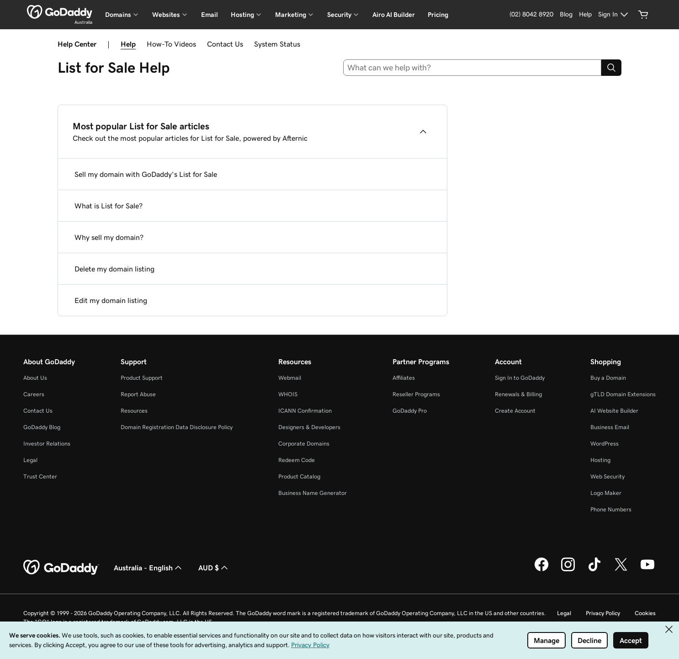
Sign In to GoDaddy (520, 378)
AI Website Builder (614, 411)
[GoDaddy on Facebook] (541, 570)
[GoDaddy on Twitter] (621, 570)
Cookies (645, 613)
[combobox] (472, 68)
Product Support (142, 378)
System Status (277, 44)
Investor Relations (46, 443)
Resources (134, 411)
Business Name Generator (312, 493)
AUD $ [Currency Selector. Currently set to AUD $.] (214, 567)
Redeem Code (296, 460)
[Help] (585, 14)
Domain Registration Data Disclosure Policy (177, 427)
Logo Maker (605, 493)
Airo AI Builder (393, 14)
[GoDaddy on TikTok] (594, 570)
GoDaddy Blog (41, 427)
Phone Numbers (610, 509)
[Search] (611, 67)
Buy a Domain (608, 378)
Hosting (600, 460)
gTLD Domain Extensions (623, 394)
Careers (33, 394)
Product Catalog (299, 476)
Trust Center (40, 476)
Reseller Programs (416, 394)
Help (128, 44)
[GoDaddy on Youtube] (647, 570)
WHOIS (287, 394)
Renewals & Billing (518, 394)
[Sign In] (614, 14)
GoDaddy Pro (410, 411)
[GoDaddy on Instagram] (568, 570)
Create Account (515, 411)
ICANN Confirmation (305, 411)
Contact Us (225, 44)
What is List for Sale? (108, 205)
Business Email (609, 427)
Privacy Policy (603, 613)
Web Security (607, 476)
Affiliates (404, 378)
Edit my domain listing (110, 300)
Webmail (289, 378)
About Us (35, 378)
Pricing (438, 14)
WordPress (604, 443)
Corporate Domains (303, 443)
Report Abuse (138, 394)
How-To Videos (171, 44)
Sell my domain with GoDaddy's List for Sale (145, 174)
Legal (30, 460)
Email (209, 14)
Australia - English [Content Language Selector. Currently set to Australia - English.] (149, 567)
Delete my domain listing (114, 268)
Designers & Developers (309, 427)
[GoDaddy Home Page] (61, 567)
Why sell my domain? (108, 237)
